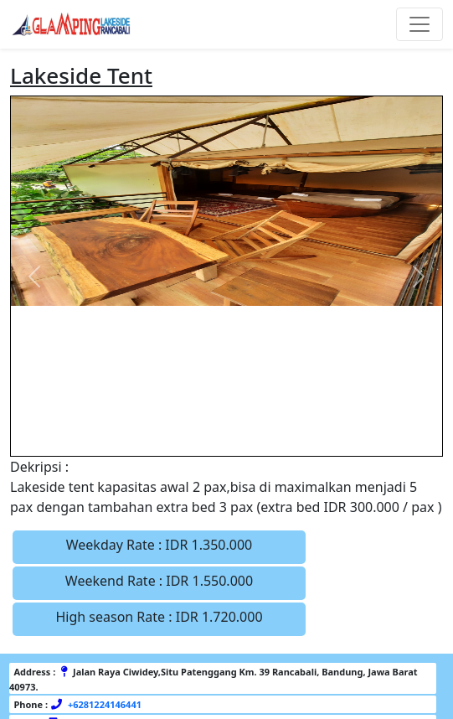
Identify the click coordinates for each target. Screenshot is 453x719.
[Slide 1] (166, 432)
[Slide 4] (257, 432)
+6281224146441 (103, 704)
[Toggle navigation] (419, 24)
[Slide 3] (226, 432)
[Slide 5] (287, 432)
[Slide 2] (196, 432)
